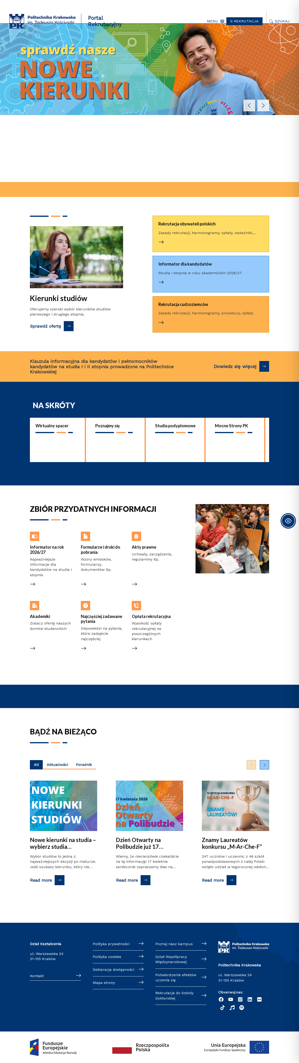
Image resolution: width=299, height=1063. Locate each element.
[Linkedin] (250, 999)
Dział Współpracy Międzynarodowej (171, 959)
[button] (212, 21)
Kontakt (37, 976)
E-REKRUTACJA (244, 21)
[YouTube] (231, 999)
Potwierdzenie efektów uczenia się (175, 977)
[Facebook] (221, 999)
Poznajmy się (107, 425)
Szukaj (282, 21)
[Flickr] (259, 999)
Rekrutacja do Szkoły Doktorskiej (174, 995)
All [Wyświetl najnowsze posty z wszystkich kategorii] (36, 764)
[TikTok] (222, 1007)
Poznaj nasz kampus (174, 944)
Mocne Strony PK (231, 425)
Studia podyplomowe (175, 425)
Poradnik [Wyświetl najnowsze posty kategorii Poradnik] (84, 764)
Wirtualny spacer (52, 425)
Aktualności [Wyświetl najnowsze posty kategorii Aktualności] (57, 764)
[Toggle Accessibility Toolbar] (288, 521)
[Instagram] (240, 999)
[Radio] (232, 1007)
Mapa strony (104, 982)
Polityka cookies (107, 956)
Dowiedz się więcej (235, 366)
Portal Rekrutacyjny (105, 21)
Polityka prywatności (111, 944)
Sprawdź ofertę (45, 326)
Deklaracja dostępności (113, 969)
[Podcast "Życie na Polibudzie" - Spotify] (242, 1007)
